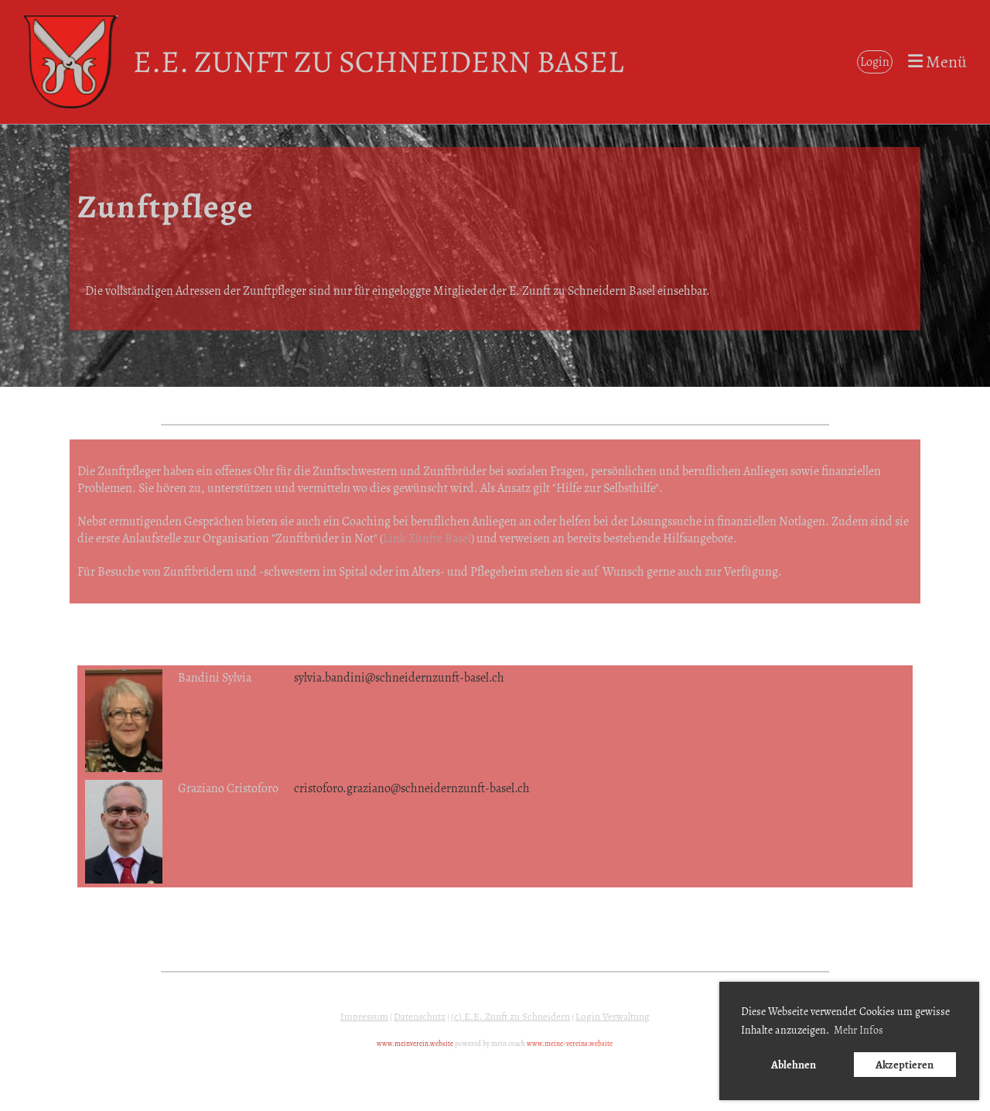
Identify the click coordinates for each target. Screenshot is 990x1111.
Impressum (364, 1017)
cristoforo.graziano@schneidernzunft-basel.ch (412, 788)
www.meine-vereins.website (570, 1043)
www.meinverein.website (415, 1043)
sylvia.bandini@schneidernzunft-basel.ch (399, 677)
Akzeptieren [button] (905, 1064)
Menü (937, 61)
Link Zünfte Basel (427, 538)
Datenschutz (420, 1017)
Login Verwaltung (612, 1017)
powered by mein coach (490, 1043)
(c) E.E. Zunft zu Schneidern (510, 1017)
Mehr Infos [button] (858, 1030)
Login (874, 61)
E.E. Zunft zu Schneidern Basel (378, 61)
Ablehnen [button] (793, 1064)
